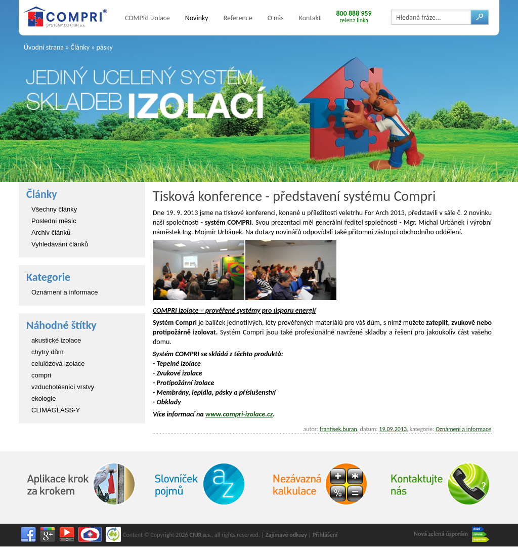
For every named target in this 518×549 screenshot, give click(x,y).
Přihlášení (325, 534)
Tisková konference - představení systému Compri (294, 196)
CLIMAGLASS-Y (55, 410)
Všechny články (54, 209)
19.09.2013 (393, 429)
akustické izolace (56, 340)
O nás (276, 18)
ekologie (43, 398)
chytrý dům (47, 352)
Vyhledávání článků (59, 244)
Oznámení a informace (64, 292)
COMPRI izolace (147, 18)
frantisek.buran (338, 429)
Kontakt (310, 18)
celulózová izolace (58, 363)
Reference (238, 18)
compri (41, 375)
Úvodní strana (44, 47)
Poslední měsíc (53, 221)
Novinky (196, 18)
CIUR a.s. (200, 534)
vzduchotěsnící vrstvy (62, 387)
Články (80, 47)
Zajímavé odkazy (286, 534)
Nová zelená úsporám (451, 534)
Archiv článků (50, 232)
